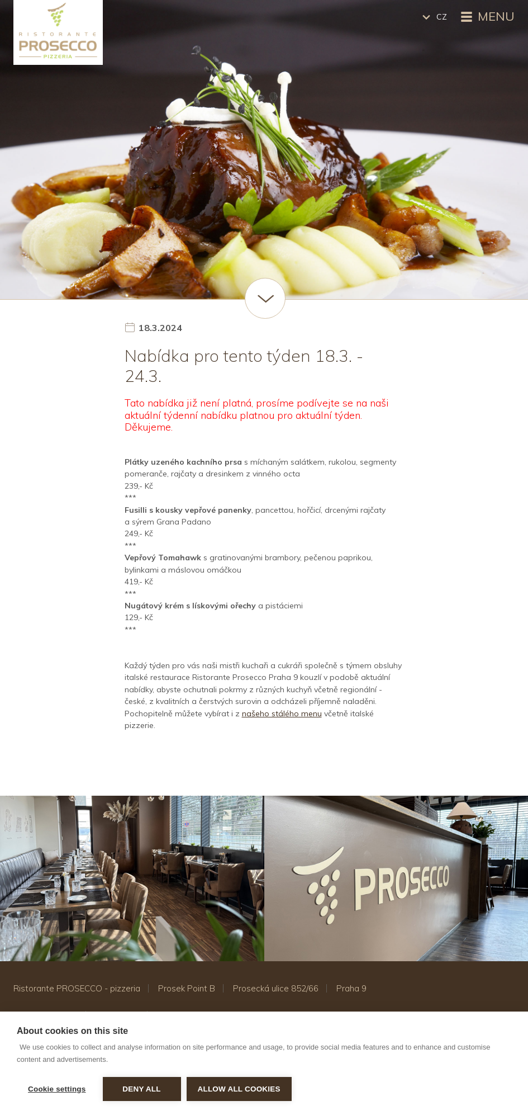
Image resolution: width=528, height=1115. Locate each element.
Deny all (141, 1089)
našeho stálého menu (282, 713)
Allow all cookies (239, 1089)
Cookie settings (57, 1089)
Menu (486, 17)
